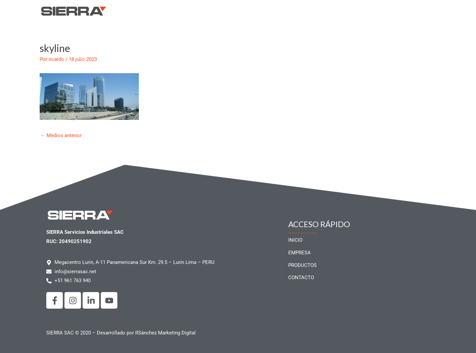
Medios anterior (61, 135)
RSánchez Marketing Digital (165, 333)
